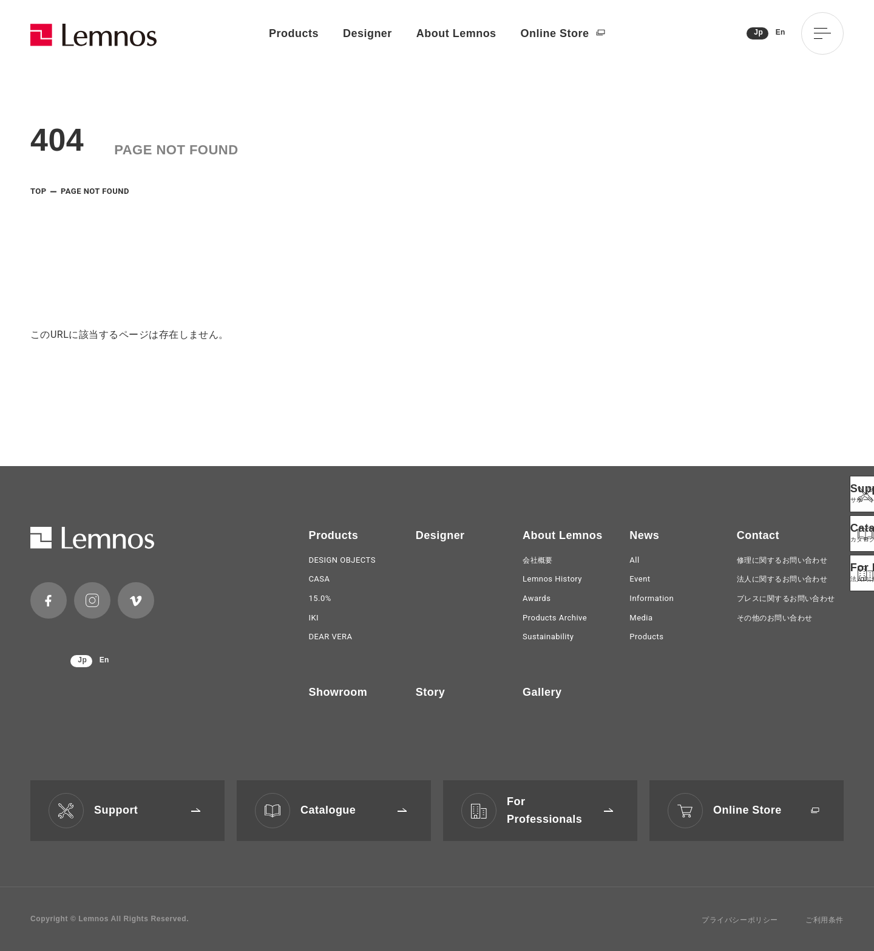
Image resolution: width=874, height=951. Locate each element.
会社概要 (538, 560)
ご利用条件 (824, 920)
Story (430, 692)
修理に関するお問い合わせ (782, 560)
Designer (367, 33)
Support (147, 810)
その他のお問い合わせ (775, 618)
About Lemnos (456, 33)
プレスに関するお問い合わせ (786, 598)
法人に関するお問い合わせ (782, 579)
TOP (38, 191)
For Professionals (560, 810)
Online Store (563, 33)
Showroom (337, 692)
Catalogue (353, 810)
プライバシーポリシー (740, 920)
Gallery (542, 692)
